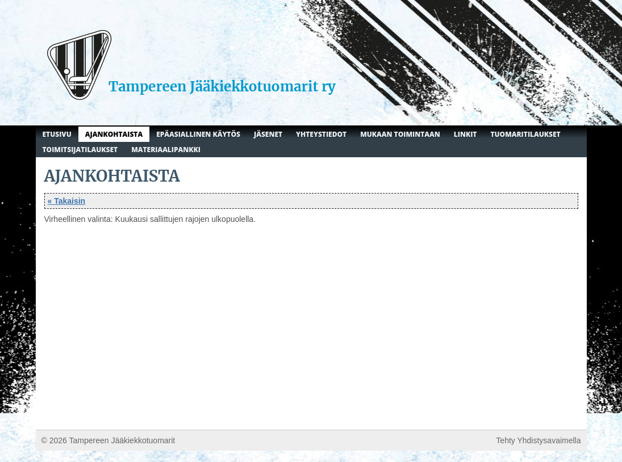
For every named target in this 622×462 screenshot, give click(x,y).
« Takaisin (67, 200)
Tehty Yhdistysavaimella (538, 440)
